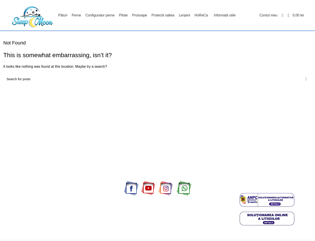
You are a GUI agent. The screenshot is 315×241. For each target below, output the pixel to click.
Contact (8, 179)
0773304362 (256, 181)
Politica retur (11, 217)
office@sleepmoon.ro (268, 186)
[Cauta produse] (157, 79)
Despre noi (10, 194)
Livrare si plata (13, 202)
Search (305, 79)
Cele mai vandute (15, 171)
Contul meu (11, 187)
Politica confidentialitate (19, 209)
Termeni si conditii (15, 232)
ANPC (7, 225)
